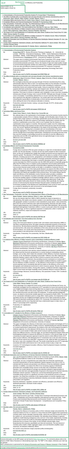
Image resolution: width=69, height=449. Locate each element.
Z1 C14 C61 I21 (17, 275)
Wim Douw (62, 42)
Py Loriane (21, 34)
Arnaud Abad (42, 15)
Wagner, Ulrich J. (40, 18)
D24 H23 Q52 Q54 (18, 105)
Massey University (52, 444)
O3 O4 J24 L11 (17, 307)
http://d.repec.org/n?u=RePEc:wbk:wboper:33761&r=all (29, 405)
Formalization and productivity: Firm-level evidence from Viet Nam (22, 27)
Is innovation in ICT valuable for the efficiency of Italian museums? (22, 35)
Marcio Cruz (49, 20)
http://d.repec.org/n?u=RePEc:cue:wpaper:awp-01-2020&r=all (31, 353)
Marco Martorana (13, 30)
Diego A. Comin (40, 20)
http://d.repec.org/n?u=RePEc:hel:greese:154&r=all (28, 192)
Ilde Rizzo (43, 30)
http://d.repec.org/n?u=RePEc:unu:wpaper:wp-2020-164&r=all (31, 237)
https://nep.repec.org (40, 439)
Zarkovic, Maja (18, 18)
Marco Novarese (15, 441)
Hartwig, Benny (34, 46)
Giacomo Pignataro (33, 30)
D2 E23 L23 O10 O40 (19, 139)
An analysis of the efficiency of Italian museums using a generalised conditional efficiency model (31, 29)
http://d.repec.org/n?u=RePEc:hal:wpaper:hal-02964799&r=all (31, 74)
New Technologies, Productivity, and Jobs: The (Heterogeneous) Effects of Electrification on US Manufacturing (35, 23)
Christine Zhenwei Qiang (10, 44)
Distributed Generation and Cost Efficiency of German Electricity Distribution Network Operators (31, 39)
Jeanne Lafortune (20, 25)
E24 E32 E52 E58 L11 (19, 430)
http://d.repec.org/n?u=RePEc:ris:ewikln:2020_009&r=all (29, 389)
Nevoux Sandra (12, 34)
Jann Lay (47, 27)
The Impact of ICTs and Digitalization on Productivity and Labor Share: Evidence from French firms (32, 32)
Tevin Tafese (54, 27)
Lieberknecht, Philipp (46, 46)
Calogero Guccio (49, 35)
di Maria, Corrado (29, 18)
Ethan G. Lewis (30, 25)
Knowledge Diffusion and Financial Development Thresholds (21, 22)
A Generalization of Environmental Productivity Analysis (19, 15)
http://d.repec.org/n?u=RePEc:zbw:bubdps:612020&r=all (29, 434)
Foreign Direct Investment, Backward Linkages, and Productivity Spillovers (25, 42)
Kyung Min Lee (57, 20)
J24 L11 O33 (17, 212)
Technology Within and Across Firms (14, 20)
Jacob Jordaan (53, 42)
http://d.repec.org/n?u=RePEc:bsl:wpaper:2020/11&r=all (29, 109)
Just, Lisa (64, 39)
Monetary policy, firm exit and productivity (15, 46)
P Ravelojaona (50, 15)
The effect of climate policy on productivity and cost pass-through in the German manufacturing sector (33, 16)
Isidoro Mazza (23, 30)
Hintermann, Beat (8, 18)
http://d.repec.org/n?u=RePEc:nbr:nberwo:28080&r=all (29, 144)
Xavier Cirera (31, 20)
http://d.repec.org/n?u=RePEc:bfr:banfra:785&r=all (28, 311)
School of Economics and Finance (35, 444)
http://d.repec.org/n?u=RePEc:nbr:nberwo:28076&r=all (29, 216)
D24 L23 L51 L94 (18, 385)
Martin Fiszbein (9, 25)
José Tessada (40, 25)
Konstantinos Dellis (46, 22)
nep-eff (3, 2)
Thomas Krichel (21, 447)
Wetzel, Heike (7, 41)
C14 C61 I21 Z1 (17, 349)
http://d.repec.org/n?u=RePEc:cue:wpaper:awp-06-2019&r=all (31, 279)
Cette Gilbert (16, 283)
